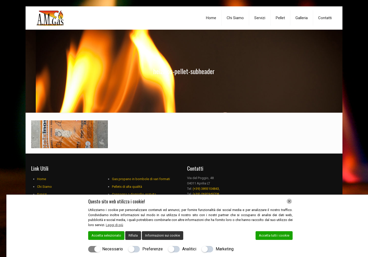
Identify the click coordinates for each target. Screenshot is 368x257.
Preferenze (152, 249)
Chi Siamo (44, 187)
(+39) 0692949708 (206, 194)
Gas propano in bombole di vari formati (141, 179)
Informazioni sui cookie (162, 235)
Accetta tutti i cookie (274, 235)
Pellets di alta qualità (127, 187)
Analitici (189, 249)
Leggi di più (114, 225)
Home (41, 179)
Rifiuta (133, 235)
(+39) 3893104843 (206, 189)
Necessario (112, 249)
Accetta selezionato (106, 235)
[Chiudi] (289, 201)
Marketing (225, 249)
